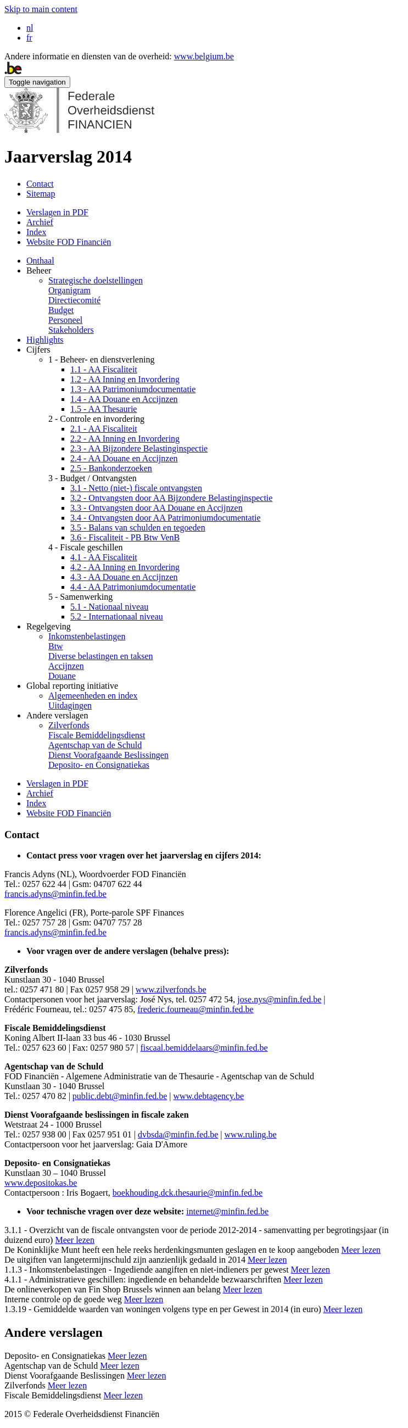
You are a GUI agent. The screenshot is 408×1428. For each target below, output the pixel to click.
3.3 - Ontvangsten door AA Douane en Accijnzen (156, 507)
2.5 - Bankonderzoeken (111, 468)
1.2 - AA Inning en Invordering (125, 379)
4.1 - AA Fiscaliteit (103, 557)
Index (36, 232)
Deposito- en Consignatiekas (98, 764)
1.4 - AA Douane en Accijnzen (124, 399)
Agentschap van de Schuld (95, 745)
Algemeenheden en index (93, 695)
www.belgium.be (204, 56)
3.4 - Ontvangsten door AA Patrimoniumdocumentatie (165, 517)
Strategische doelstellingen (95, 280)
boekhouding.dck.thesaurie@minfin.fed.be (187, 1192)
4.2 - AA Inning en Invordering (125, 567)
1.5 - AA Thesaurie (103, 409)
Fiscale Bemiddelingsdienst (96, 735)
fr (29, 37)
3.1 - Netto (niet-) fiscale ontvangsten (136, 488)
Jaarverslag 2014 (68, 156)
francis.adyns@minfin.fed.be (55, 894)
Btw (55, 646)
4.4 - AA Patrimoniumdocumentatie (132, 587)
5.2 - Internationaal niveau (116, 616)
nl (29, 27)
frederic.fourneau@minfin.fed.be (195, 1009)
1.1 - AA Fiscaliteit (103, 369)
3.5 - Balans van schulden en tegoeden (137, 527)
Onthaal (40, 260)
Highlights (45, 339)
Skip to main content (40, 9)
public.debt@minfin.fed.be (119, 1096)
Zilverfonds (69, 725)
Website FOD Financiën (68, 242)
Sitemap (40, 193)
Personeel (65, 320)
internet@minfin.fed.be (227, 1211)
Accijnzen (66, 666)
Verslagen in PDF (57, 212)
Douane (62, 675)
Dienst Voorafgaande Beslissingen (108, 755)
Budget (61, 310)
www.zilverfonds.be (171, 989)
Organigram (69, 290)
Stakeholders (71, 329)
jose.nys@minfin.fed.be (279, 999)
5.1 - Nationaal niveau (109, 606)
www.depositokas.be (40, 1182)
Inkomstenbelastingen (86, 636)
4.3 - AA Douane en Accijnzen (124, 577)
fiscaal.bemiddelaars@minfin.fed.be (204, 1047)
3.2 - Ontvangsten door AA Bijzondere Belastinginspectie (171, 498)
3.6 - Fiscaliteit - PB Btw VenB (125, 537)
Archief (39, 222)
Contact (40, 183)
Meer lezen (74, 1240)
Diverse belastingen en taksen (100, 656)
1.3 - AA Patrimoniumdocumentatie (132, 389)
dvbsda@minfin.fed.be (178, 1134)
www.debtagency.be (209, 1096)
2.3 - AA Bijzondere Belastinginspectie (139, 448)
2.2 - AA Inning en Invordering (125, 438)
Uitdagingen (70, 705)
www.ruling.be (251, 1134)
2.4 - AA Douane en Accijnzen (124, 458)
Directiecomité (74, 300)
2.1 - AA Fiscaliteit (103, 428)
